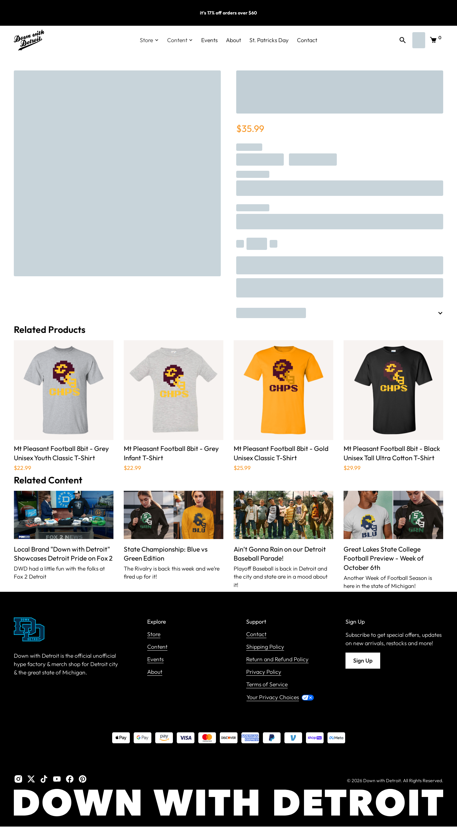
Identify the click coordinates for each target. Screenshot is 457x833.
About (233, 40)
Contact (307, 40)
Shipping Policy (265, 647)
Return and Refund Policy (277, 659)
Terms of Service (267, 684)
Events (209, 40)
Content (157, 647)
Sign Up (362, 660)
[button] (149, 40)
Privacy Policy (263, 672)
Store (153, 634)
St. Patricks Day (269, 40)
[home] (29, 40)
